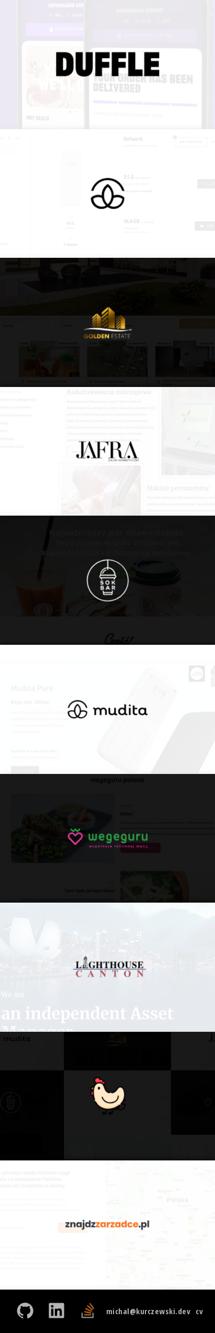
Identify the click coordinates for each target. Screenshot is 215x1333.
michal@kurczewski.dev (148, 1311)
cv (199, 1311)
